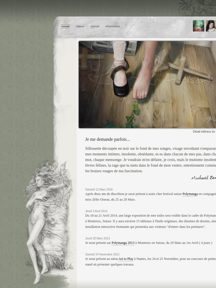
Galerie (80, 26)
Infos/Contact (112, 26)
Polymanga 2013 (123, 243)
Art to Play (125, 259)
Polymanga (190, 194)
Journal (95, 26)
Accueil (65, 26)
